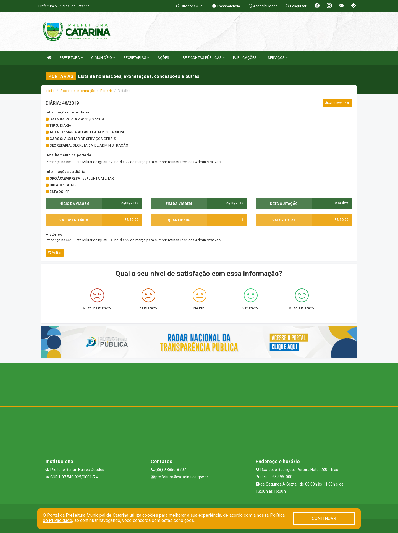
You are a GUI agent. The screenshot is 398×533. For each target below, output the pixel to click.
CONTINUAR (324, 518)
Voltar (54, 253)
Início (50, 91)
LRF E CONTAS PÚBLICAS (203, 57)
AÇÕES (165, 57)
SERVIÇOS (278, 57)
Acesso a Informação (77, 91)
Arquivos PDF (337, 103)
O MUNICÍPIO (103, 57)
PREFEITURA (71, 57)
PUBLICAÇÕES (246, 57)
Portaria (106, 91)
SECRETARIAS (136, 57)
